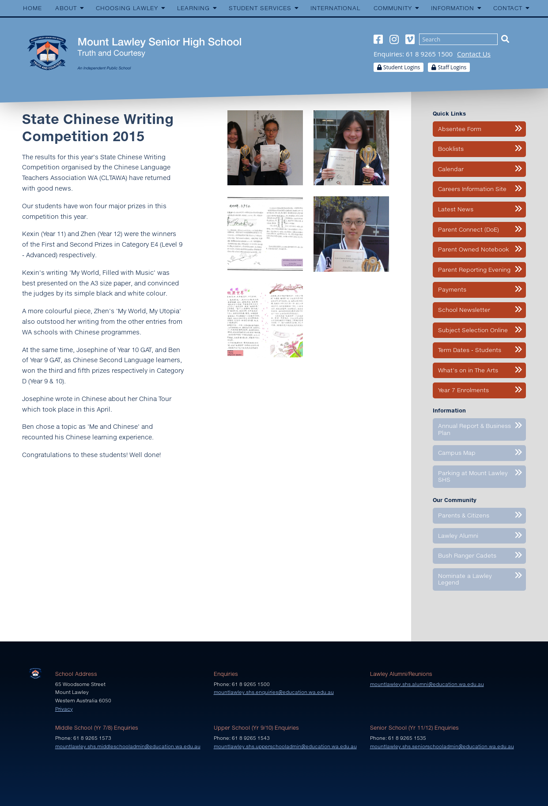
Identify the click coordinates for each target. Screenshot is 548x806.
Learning (193, 7)
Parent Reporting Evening (474, 269)
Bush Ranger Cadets (467, 555)
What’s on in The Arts (468, 370)
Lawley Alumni (458, 535)
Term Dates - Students (469, 349)
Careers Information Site (472, 188)
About (66, 7)
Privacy (64, 709)
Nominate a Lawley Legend (465, 579)
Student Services (260, 7)
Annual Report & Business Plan (474, 429)
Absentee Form (459, 128)
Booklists (451, 148)
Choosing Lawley (127, 7)
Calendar (451, 168)
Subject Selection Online (473, 330)
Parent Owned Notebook (473, 249)
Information (452, 7)
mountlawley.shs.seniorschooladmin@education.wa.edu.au (442, 746)
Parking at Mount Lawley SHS (473, 476)
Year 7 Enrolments (463, 390)
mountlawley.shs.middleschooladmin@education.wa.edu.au (127, 746)
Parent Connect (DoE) (468, 229)
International (335, 7)
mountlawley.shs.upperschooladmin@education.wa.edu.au (285, 746)
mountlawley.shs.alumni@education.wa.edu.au (427, 684)
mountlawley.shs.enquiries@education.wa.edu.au (274, 692)
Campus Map (457, 452)
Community (393, 7)
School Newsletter (464, 309)
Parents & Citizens (463, 515)
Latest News (455, 209)
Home (32, 7)
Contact (507, 7)
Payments (452, 289)
